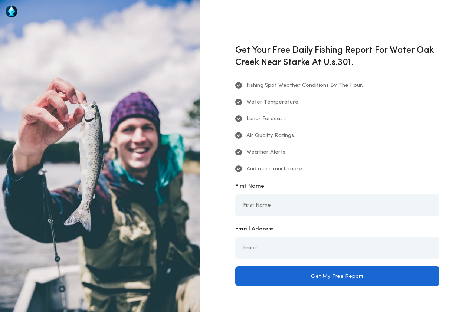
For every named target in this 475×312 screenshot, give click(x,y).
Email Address (254, 229)
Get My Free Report (337, 276)
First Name (249, 186)
